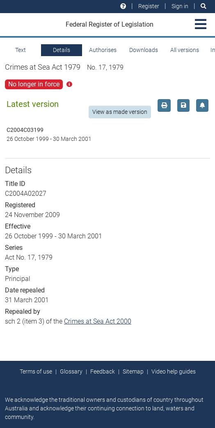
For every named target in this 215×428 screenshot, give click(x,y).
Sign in (180, 6)
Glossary (71, 371)
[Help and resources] (123, 6)
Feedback (102, 371)
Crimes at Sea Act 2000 (97, 321)
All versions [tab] (184, 50)
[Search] (203, 6)
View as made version (119, 112)
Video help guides (173, 371)
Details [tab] (61, 50)
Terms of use (36, 371)
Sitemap (133, 371)
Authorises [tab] (103, 50)
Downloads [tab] (143, 50)
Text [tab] (20, 50)
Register (148, 6)
